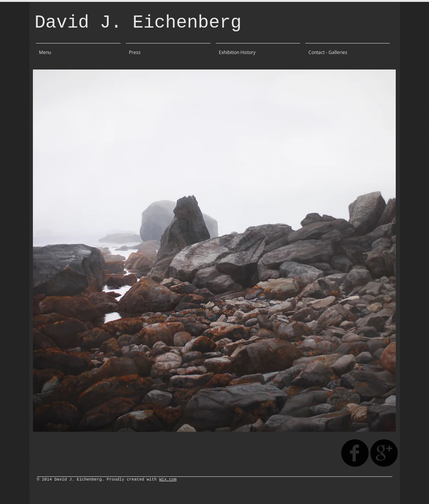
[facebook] (355, 453)
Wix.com (168, 479)
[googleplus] (384, 453)
